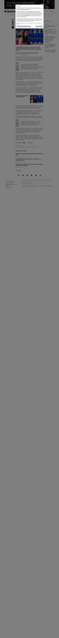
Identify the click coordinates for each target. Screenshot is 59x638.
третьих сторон (31, 11)
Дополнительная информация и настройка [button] (23, 26)
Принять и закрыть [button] (39, 26)
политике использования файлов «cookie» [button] (23, 9)
